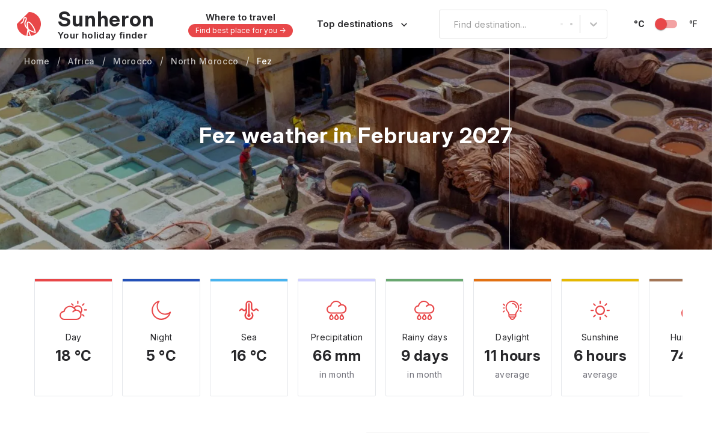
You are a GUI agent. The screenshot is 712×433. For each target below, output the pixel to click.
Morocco (133, 61)
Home (37, 61)
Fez (264, 61)
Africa (81, 61)
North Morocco (205, 61)
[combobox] (447, 24)
